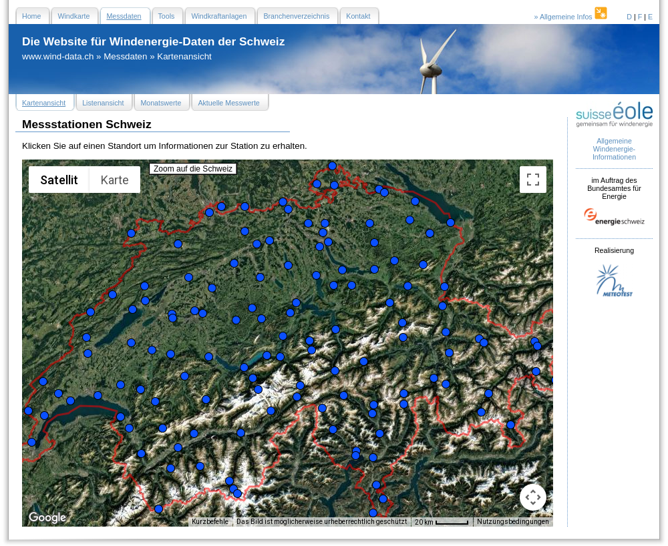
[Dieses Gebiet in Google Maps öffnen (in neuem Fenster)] (47, 518)
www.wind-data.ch (58, 56)
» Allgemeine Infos (571, 17)
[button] (28, 410)
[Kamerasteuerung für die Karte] (533, 497)
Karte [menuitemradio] (115, 180)
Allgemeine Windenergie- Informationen (614, 149)
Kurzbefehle (210, 521)
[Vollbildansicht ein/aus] (533, 179)
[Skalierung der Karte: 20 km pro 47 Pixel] (442, 522)
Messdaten (125, 56)
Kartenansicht (184, 56)
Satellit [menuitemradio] (59, 180)
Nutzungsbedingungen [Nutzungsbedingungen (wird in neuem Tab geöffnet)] (513, 521)
